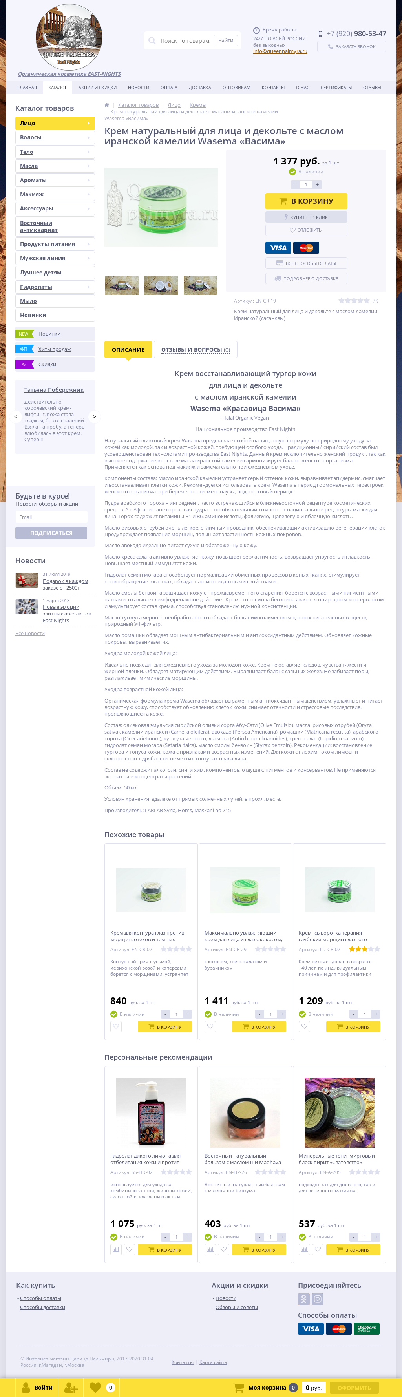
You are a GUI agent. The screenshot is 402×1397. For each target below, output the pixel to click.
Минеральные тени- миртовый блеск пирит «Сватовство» (337, 1159)
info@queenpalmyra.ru (280, 51)
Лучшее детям (41, 272)
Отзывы (372, 87)
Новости (138, 87)
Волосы (55, 137)
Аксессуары (55, 208)
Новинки (33, 315)
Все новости (30, 633)
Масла (55, 166)
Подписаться (51, 533)
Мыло (28, 301)
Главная (27, 87)
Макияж (55, 194)
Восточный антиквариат (39, 226)
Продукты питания (55, 244)
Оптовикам (236, 87)
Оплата (169, 87)
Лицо (55, 123)
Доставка (200, 87)
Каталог (57, 87)
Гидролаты (55, 286)
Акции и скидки (98, 87)
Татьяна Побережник (54, 389)
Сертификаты (336, 87)
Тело (55, 151)
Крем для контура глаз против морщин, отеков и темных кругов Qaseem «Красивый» (147, 940)
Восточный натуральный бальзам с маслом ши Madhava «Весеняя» (243, 1162)
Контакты (273, 87)
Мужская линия (55, 258)
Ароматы (55, 180)
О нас (302, 87)
